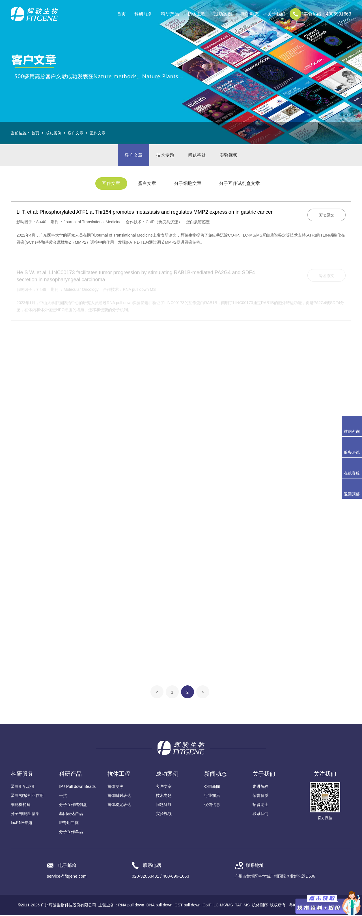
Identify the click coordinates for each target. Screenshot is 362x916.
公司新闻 (212, 787)
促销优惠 (212, 805)
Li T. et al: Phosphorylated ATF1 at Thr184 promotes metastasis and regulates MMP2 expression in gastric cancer (144, 213)
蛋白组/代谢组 (23, 787)
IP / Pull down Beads (77, 787)
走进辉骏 (260, 787)
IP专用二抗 (69, 823)
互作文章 (97, 133)
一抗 (63, 796)
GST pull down (187, 906)
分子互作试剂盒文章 (240, 184)
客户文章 (75, 133)
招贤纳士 (260, 805)
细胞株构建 (21, 805)
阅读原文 (326, 216)
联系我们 (260, 814)
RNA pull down (131, 906)
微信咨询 (352, 431)
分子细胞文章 (188, 184)
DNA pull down (159, 906)
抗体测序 (115, 787)
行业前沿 (212, 796)
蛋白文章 (147, 184)
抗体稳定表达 (119, 805)
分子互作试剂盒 (73, 805)
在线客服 (352, 473)
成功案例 (53, 133)
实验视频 (229, 155)
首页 (121, 14)
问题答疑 (197, 155)
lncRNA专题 (21, 823)
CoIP (206, 906)
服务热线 (353, 447)
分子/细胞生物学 (25, 814)
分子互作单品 (71, 832)
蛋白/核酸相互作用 (27, 796)
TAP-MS (242, 906)
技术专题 (165, 155)
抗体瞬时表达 (119, 796)
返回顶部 (352, 494)
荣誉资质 (260, 796)
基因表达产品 (71, 814)
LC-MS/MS (223, 906)
